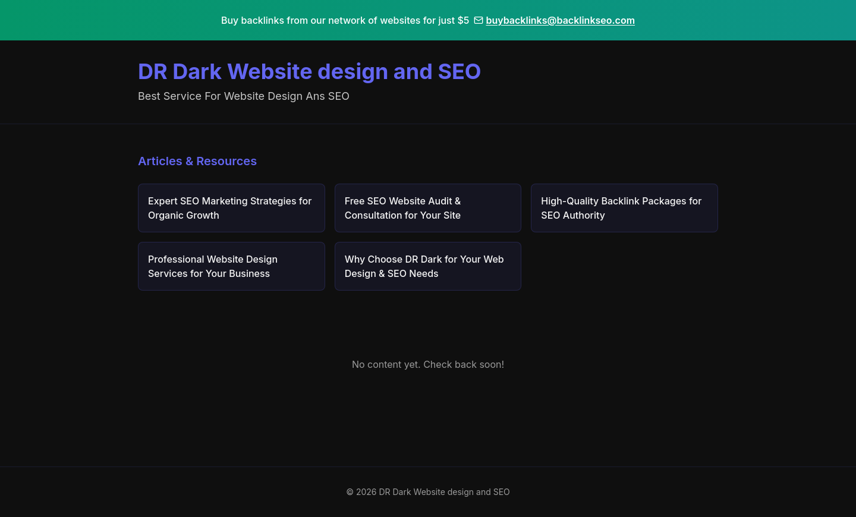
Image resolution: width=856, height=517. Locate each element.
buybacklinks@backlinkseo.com (554, 20)
